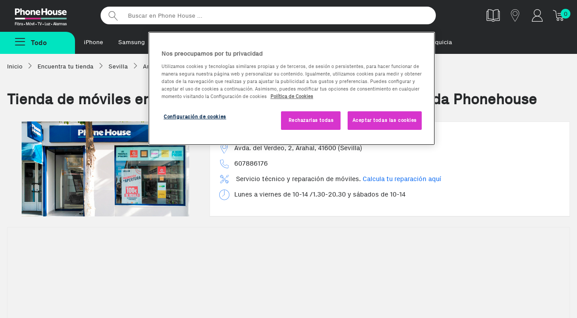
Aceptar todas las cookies (384, 120)
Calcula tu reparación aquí (402, 179)
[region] (291, 88)
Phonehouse (48, 15)
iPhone (93, 42)
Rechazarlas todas (311, 120)
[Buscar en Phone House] (268, 15)
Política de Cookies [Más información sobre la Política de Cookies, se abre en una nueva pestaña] (291, 96)
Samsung (131, 42)
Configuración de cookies (195, 117)
